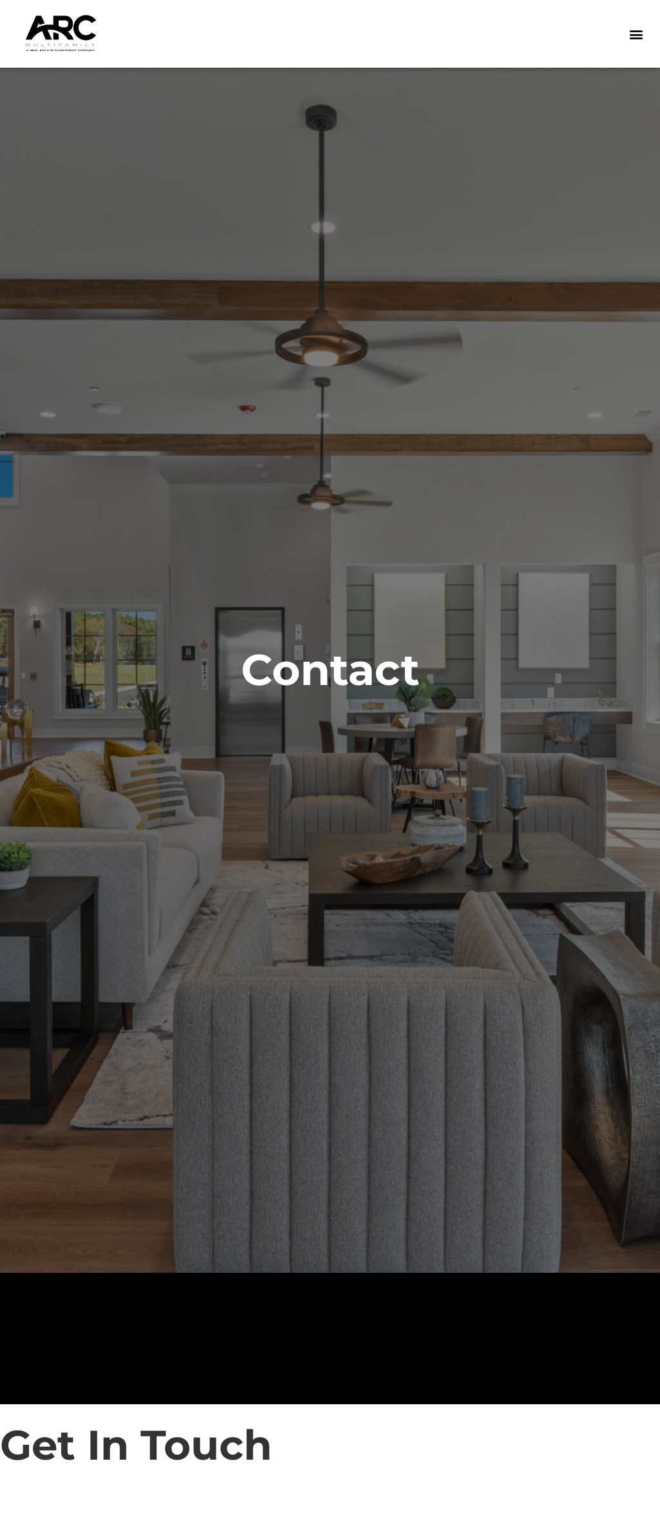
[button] (636, 33)
